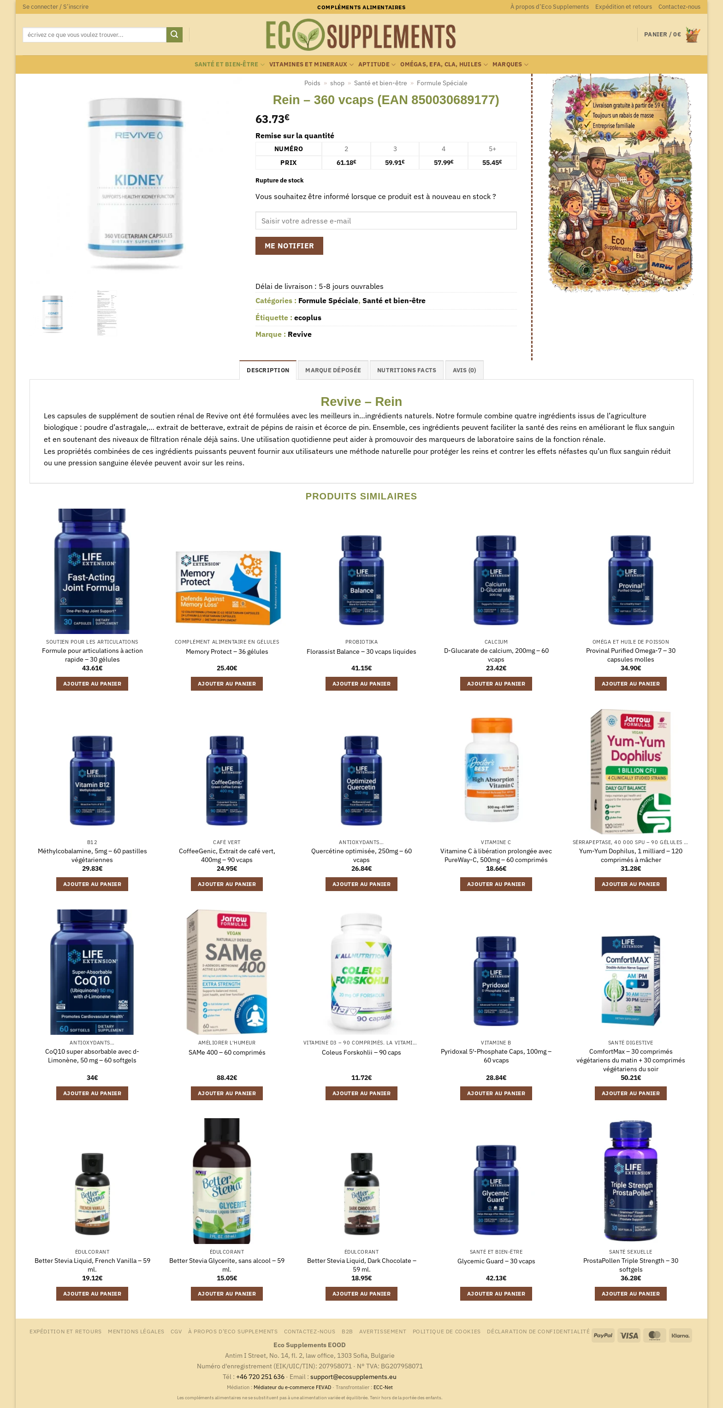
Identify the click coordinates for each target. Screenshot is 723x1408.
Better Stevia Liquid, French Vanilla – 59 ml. (92, 1264)
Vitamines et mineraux (311, 64)
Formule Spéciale (442, 83)
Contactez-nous (679, 7)
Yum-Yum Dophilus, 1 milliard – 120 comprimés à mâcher (630, 855)
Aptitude (377, 64)
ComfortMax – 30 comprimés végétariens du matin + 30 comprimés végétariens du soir (630, 1060)
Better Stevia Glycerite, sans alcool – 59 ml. (226, 1264)
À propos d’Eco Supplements (549, 7)
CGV (176, 1331)
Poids (312, 83)
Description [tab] (268, 370)
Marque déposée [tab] (333, 370)
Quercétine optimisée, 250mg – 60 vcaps (361, 855)
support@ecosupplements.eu (353, 1376)
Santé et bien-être (230, 64)
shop (337, 83)
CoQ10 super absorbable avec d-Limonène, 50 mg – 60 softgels (92, 1055)
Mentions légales (136, 1331)
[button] (56, 7)
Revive (300, 334)
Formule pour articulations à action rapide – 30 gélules (92, 654)
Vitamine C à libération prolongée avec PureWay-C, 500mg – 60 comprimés (496, 855)
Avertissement (382, 1331)
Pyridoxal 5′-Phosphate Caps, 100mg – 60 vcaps (496, 1055)
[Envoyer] (174, 35)
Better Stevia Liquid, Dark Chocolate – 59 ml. (361, 1264)
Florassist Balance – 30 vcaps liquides (361, 651)
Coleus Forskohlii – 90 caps (361, 1052)
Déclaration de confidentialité (538, 1331)
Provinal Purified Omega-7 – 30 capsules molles (631, 654)
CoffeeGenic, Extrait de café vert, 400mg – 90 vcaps (227, 855)
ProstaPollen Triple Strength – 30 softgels (630, 1264)
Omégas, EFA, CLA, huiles (444, 64)
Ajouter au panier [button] (92, 683)
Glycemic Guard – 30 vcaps (496, 1261)
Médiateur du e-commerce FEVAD (292, 1387)
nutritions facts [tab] (406, 370)
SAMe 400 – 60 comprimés (227, 1052)
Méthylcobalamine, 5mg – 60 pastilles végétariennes (92, 855)
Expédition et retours (623, 7)
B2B (347, 1331)
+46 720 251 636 (260, 1376)
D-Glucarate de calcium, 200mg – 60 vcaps (496, 654)
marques (510, 64)
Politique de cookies (447, 1331)
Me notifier (289, 245)
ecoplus (307, 317)
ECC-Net (383, 1387)
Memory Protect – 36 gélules (227, 651)
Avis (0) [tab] (464, 370)
